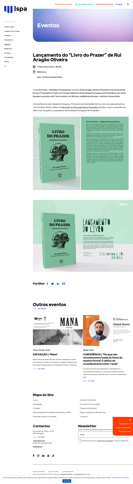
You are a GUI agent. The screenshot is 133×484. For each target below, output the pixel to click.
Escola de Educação (104, 4)
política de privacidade (105, 441)
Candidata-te (125, 424)
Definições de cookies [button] (120, 478)
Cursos (35, 400)
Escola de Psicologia (63, 4)
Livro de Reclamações (67, 471)
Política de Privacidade (39, 471)
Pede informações (123, 428)
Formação (36, 408)
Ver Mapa (41, 437)
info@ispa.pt (37, 447)
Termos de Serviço (80, 474)
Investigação (37, 404)
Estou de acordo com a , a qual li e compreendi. (105, 441)
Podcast (7, 35)
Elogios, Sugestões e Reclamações (93, 412)
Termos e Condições (53, 471)
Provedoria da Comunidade (90, 404)
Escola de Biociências (84, 4)
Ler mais (41, 369)
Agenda (7, 44)
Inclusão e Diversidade (88, 400)
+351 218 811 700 (39, 441)
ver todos (42, 309)
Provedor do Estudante (88, 408)
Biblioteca (8, 49)
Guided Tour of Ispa (11, 31)
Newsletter (8, 40)
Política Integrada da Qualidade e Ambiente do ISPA (51, 412)
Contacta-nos (125, 431)
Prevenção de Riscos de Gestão (44, 417)
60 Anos (7, 53)
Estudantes (8, 57)
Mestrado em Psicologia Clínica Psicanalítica (80, 107)
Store (6, 62)
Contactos (84, 417)
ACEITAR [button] (67, 481)
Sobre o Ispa (9, 27)
